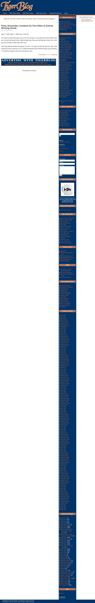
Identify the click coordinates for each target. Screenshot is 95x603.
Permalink (43, 54)
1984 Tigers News (65, 524)
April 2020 (63, 315)
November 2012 (65, 325)
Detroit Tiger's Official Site (67, 218)
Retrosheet (63, 251)
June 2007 (63, 428)
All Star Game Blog (66, 47)
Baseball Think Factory (67, 287)
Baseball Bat (64, 557)
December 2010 (65, 359)
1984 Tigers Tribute (66, 210)
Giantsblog (63, 75)
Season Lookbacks (66, 575)
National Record (65, 85)
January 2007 (64, 436)
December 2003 (65, 496)
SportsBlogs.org (65, 298)
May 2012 (63, 331)
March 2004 (64, 491)
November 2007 (65, 419)
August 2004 (64, 483)
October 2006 (64, 441)
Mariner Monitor (65, 87)
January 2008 (64, 416)
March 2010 (64, 374)
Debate (63, 568)
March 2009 (64, 393)
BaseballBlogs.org (65, 292)
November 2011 (65, 341)
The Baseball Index (66, 277)
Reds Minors (64, 122)
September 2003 (65, 501)
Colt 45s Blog (64, 79)
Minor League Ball (65, 303)
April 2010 (63, 372)
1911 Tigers (64, 518)
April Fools (63, 555)
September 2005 (65, 462)
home (5, 13)
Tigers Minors (64, 112)
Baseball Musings (65, 285)
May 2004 (63, 488)
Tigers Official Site (65, 21)
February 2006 (64, 454)
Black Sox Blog (65, 51)
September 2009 (65, 383)
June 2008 (63, 408)
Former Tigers (64, 570)
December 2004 (65, 477)
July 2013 (63, 316)
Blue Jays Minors (65, 119)
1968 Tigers (64, 521)
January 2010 (64, 377)
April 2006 (63, 450)
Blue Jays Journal (65, 83)
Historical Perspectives (67, 572)
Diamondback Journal (66, 93)
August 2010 (64, 365)
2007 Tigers (64, 540)
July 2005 (63, 465)
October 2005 (64, 460)
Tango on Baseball (65, 293)
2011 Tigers (64, 550)
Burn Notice (64, 567)
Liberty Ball (63, 59)
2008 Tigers (64, 542)
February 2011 (64, 356)
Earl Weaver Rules (65, 64)
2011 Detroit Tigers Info (67, 23)
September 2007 (65, 423)
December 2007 (65, 418)
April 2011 (63, 352)
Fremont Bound (65, 77)
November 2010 (65, 361)
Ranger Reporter (65, 95)
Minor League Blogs (66, 110)
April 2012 (63, 333)
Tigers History (64, 581)
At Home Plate (64, 295)
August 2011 (64, 346)
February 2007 (64, 434)
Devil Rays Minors (65, 123)
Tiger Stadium (64, 576)
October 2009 (64, 382)
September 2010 (65, 364)
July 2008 (63, 406)
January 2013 (64, 323)
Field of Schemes (65, 302)
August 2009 (64, 385)
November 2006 (65, 439)
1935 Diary (63, 519)
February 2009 (64, 395)
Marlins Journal (65, 80)
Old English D (64, 234)
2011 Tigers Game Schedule (68, 24)
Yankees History (65, 72)
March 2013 (64, 320)
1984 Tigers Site (65, 41)
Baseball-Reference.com (67, 257)
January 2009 (64, 397)
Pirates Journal (65, 70)
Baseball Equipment (66, 560)
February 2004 (64, 493)
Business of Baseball (66, 272)
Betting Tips (64, 29)
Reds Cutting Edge (66, 49)
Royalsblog (63, 96)
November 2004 (65, 478)
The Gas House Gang (66, 52)
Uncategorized (64, 585)
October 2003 (64, 499)
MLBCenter (64, 297)
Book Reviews (64, 565)
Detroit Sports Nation (66, 242)
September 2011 (65, 344)
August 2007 (64, 424)
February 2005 (64, 473)
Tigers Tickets (64, 583)
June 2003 (63, 506)
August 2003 (64, 503)
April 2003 (63, 509)
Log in (62, 593)
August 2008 (64, 405)
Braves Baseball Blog (66, 69)
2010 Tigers (64, 549)
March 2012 (64, 334)
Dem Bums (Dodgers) (66, 57)
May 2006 (63, 449)
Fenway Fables (65, 67)
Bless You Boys (65, 221)
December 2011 (65, 339)
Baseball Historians (55, 13)
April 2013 (63, 318)
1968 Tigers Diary (28, 13)
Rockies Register (65, 92)
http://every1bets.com (87, 21)
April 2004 (63, 490)
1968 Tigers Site (65, 43)
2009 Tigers (64, 544)
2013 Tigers (64, 554)
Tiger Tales (63, 224)
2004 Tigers (64, 526)
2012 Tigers (64, 552)
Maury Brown (64, 290)
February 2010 (64, 375)
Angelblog (63, 61)
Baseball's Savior (65, 56)
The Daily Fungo (65, 233)
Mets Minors (64, 117)
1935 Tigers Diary (14, 13)
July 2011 (63, 347)
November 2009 (65, 380)
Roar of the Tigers (65, 241)
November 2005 (65, 459)
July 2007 (63, 426)
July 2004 (63, 485)
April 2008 (63, 411)
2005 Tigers (64, 527)
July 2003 (63, 504)
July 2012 (63, 328)
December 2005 (65, 457)
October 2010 (64, 362)
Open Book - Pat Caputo (67, 231)
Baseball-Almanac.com (67, 256)
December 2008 (65, 398)
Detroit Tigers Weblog (66, 220)
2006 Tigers (64, 537)
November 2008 (65, 400)
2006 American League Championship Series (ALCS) (67, 531)
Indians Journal (65, 74)
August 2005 (64, 464)
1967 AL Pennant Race (67, 46)
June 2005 (63, 467)
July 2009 (63, 387)
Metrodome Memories (66, 65)
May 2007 (63, 429)
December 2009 (65, 379)
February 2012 (64, 336)
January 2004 (64, 495)
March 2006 (64, 452)
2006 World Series (65, 539)
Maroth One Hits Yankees (12, 19)
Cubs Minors (64, 120)
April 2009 (63, 392)
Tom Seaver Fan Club (66, 54)
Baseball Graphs (65, 261)
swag (66, 13)
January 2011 (64, 357)
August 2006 (64, 444)
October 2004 (64, 480)
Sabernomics (64, 300)
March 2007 (64, 432)
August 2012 (64, 326)
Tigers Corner (64, 580)
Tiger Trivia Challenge (66, 578)
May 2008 (63, 410)
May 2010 (63, 370)
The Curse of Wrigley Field (68, 62)
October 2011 (64, 343)
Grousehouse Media (64, 142)
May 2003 (63, 508)
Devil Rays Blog (65, 82)
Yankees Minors (65, 115)
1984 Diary (54, 54)
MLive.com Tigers (65, 228)
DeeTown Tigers (65, 239)
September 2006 (65, 442)
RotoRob (63, 307)
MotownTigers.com (66, 223)
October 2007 (64, 421)
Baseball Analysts (65, 305)
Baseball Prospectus (66, 259)
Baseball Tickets (63, 148)
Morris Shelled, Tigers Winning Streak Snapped (38, 19)
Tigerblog (63, 39)
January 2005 (64, 475)
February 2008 (64, 415)
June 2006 (63, 447)
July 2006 (63, 446)
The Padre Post (65, 88)
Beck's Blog (64, 229)
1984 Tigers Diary (41, 13)
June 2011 (63, 349)
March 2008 (64, 413)
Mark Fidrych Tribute (66, 573)
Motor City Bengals (66, 236)
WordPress (62, 598)
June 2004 (63, 486)
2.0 (61, 151)
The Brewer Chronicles (67, 90)
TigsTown (63, 238)
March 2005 (64, 472)
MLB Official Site (65, 26)
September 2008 (65, 403)
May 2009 (63, 390)
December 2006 (65, 437)
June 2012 (63, 330)
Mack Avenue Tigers (66, 226)
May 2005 (63, 468)
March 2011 (64, 354)
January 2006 (64, 455)
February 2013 (64, 321)
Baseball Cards (65, 558)
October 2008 (64, 401)
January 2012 (64, 338)
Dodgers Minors (65, 114)
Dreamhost (62, 146)
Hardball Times (65, 289)
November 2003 (65, 498)
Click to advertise (86, 19)
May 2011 (63, 351)
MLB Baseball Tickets (66, 28)
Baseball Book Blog (66, 44)
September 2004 (65, 482)
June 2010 (63, 369)
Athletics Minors (65, 125)
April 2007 (63, 431)
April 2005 (63, 470)
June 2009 (63, 388)
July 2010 (63, 367)
